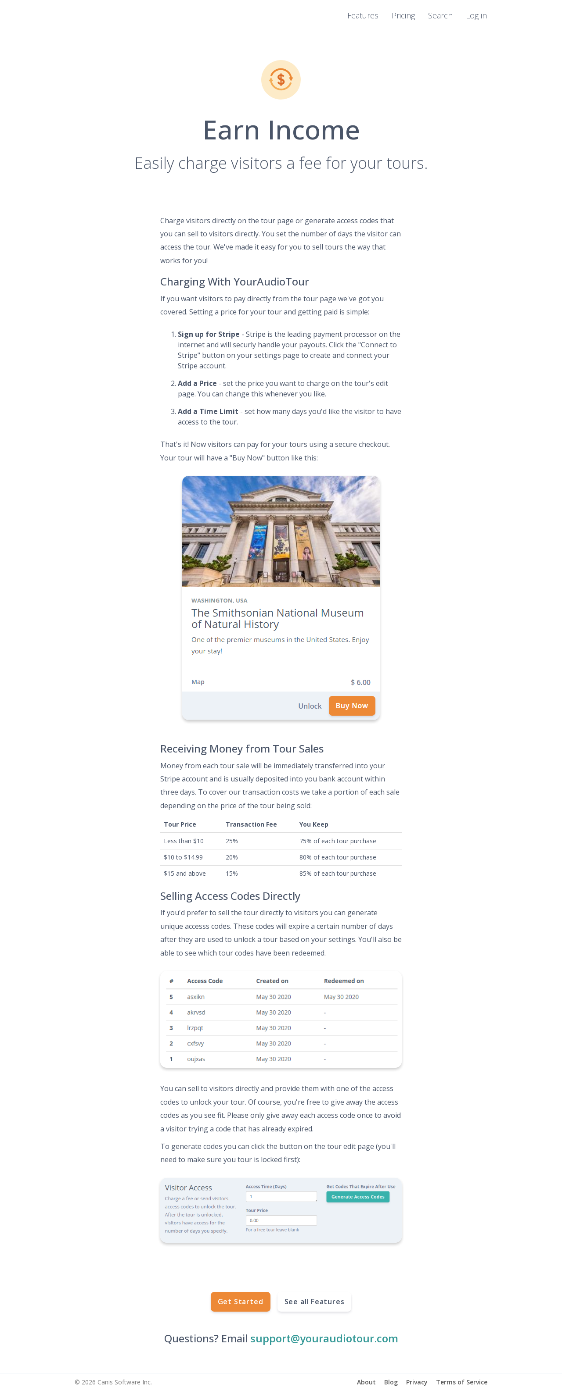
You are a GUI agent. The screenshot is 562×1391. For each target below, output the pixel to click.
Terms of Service (461, 1382)
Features (362, 15)
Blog (391, 1382)
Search (440, 15)
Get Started (240, 1301)
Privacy (417, 1382)
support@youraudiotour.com (324, 1338)
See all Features (315, 1301)
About (366, 1382)
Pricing (403, 15)
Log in (476, 15)
